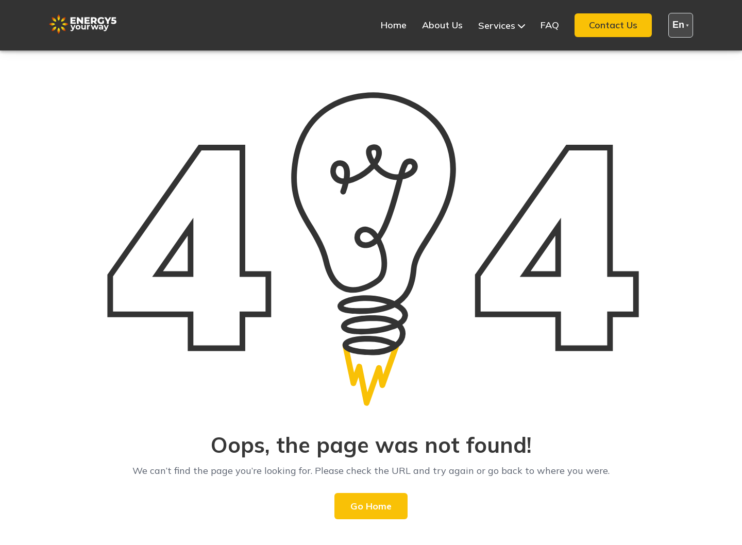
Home (394, 25)
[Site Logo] (82, 31)
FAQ (550, 25)
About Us (442, 25)
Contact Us (613, 25)
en (680, 25)
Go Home (371, 506)
